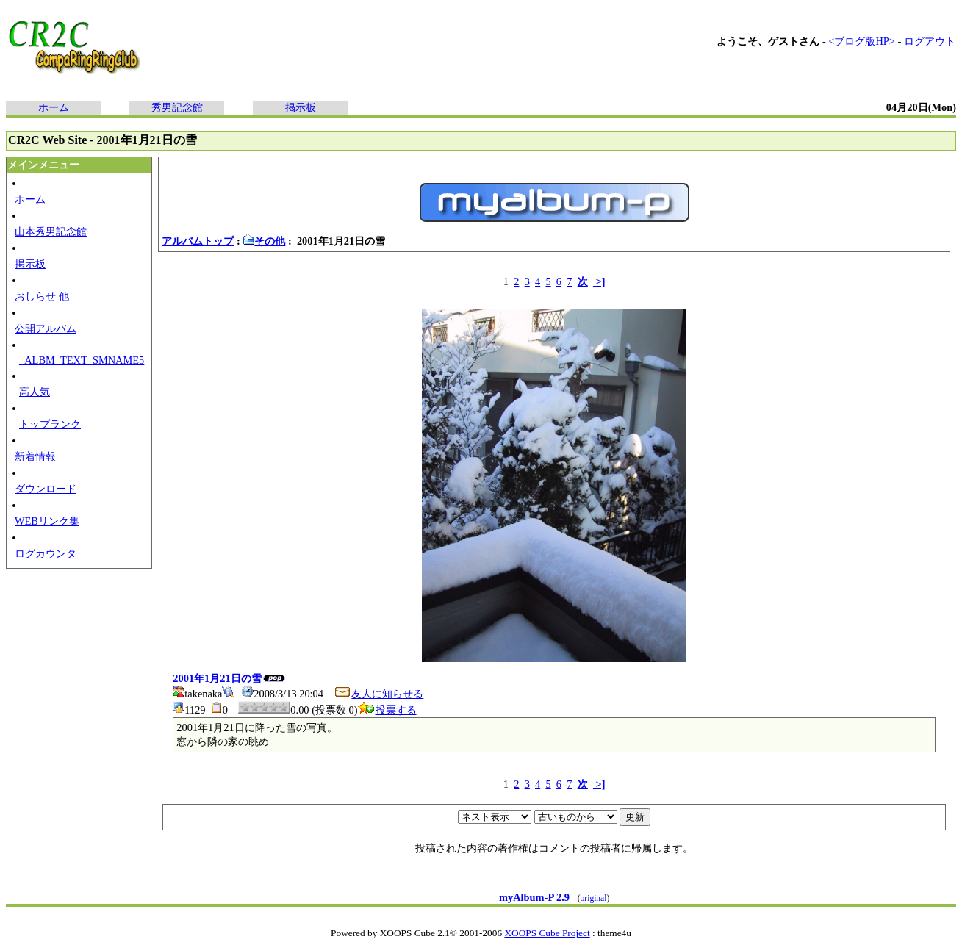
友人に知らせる (378, 694)
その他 (264, 241)
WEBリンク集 (47, 521)
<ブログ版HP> (861, 41)
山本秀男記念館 (51, 231)
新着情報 (35, 456)
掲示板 (300, 107)
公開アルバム (45, 328)
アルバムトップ (198, 241)
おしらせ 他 (42, 296)
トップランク (50, 424)
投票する (387, 710)
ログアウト (929, 41)
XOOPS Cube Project (546, 932)
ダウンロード (45, 489)
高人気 (34, 392)
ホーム (53, 107)
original (594, 898)
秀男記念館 (177, 107)
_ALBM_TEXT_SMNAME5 (81, 360)
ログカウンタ (45, 553)
